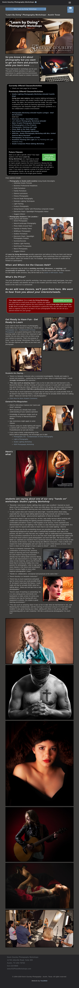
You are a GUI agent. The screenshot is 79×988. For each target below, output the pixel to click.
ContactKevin (70, 9)
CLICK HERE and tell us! (62, 300)
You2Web (43, 981)
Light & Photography (21, 439)
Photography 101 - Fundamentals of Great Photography (33, 436)
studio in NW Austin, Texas (53, 272)
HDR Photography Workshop (24, 444)
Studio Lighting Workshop (23, 442)
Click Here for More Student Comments (23, 398)
